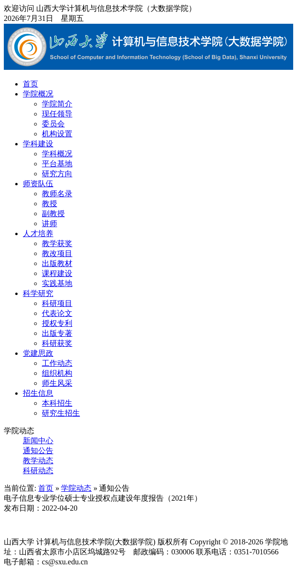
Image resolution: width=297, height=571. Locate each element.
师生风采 (57, 383)
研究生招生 (61, 413)
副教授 (53, 213)
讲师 (49, 223)
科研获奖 (57, 343)
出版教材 (57, 263)
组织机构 (57, 373)
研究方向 (57, 174)
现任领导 (57, 114)
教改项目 (57, 253)
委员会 (53, 124)
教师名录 (57, 194)
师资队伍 (38, 184)
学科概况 (57, 154)
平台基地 (57, 164)
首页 (30, 84)
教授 (49, 204)
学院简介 (57, 104)
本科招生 (57, 403)
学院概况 (38, 94)
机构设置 (57, 134)
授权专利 (57, 323)
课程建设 (57, 273)
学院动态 (76, 488)
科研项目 (57, 303)
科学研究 (38, 293)
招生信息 (38, 393)
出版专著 (57, 333)
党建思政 (38, 353)
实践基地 (57, 283)
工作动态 (57, 363)
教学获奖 (57, 243)
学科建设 (38, 144)
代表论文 (57, 313)
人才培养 (38, 233)
